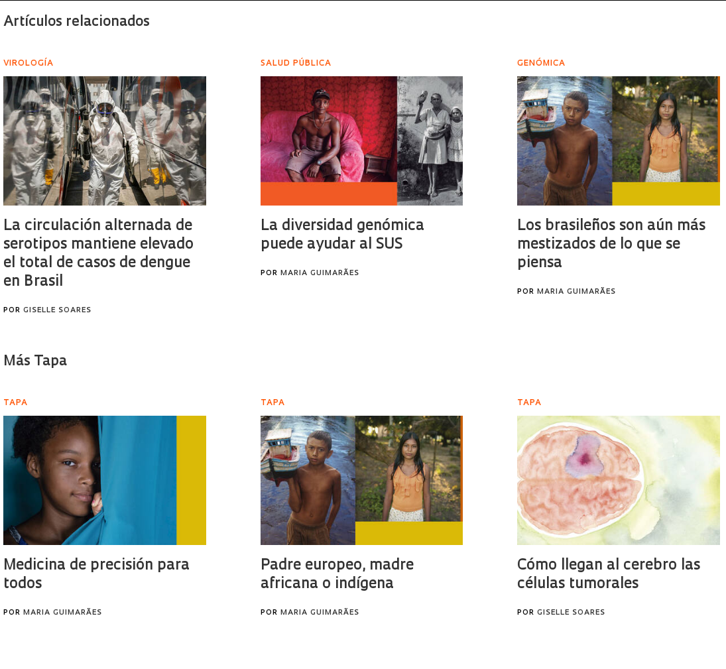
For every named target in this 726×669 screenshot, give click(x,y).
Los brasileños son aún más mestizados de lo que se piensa (611, 245)
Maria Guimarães (319, 273)
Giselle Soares (57, 310)
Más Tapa (35, 362)
